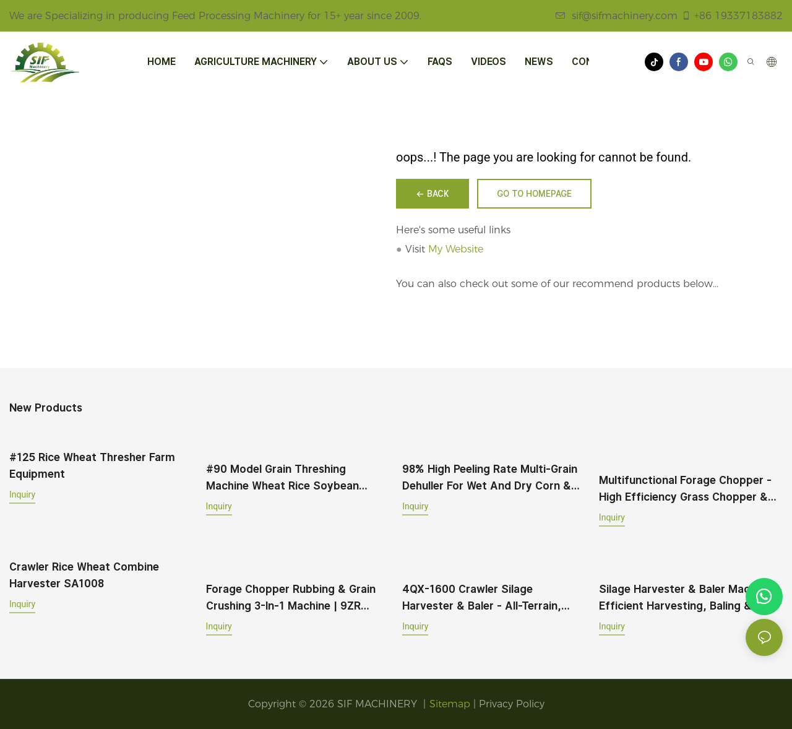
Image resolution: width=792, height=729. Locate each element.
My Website (455, 249)
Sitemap (449, 704)
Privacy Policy (511, 704)
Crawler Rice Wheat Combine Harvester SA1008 (84, 575)
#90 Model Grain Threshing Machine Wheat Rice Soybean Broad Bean (282, 477)
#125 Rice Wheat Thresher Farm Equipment (92, 465)
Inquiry (22, 494)
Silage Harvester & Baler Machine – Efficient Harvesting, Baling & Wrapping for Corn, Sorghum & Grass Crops (690, 598)
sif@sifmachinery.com (617, 16)
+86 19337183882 (732, 16)
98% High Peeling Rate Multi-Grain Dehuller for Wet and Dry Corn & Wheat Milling (489, 477)
